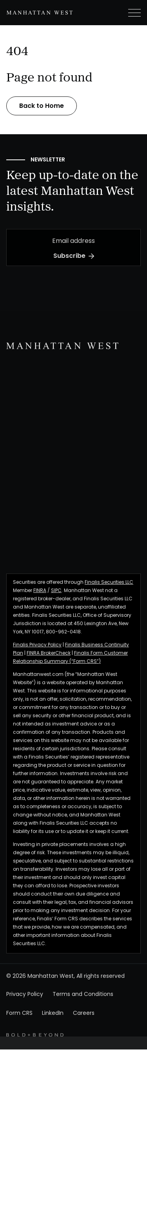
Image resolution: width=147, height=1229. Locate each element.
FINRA (39, 601)
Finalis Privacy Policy (37, 655)
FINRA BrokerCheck (49, 663)
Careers (83, 1024)
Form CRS (19, 1024)
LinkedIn (53, 1024)
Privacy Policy (24, 1005)
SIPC (56, 601)
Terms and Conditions (83, 1005)
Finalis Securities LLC (109, 592)
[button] (128, 12)
